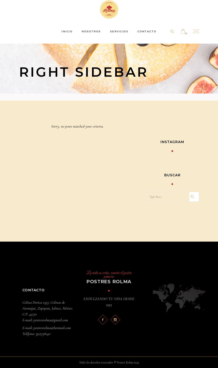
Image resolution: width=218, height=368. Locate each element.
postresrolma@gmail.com (51, 320)
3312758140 (43, 333)
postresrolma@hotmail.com (52, 327)
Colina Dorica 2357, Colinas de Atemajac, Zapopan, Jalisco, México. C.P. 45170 (47, 308)
